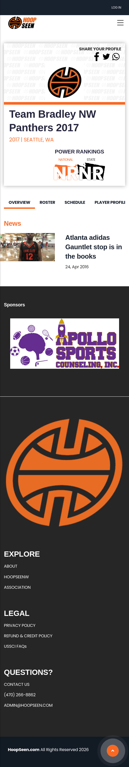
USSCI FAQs (15, 646)
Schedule (74, 202)
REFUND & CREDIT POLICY (28, 636)
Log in (116, 7)
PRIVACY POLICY (19, 625)
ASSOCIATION (17, 587)
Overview (19, 202)
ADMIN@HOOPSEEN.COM (28, 705)
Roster (47, 202)
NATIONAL (65, 159)
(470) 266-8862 (20, 695)
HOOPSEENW (16, 577)
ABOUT (10, 566)
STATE (91, 159)
